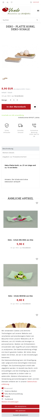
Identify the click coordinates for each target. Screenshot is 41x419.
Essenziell (9, 388)
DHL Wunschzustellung (14, 394)
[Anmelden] (3, 2)
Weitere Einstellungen (10, 402)
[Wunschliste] (11, 2)
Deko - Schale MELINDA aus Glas (20, 240)
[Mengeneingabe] (14, 100)
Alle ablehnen (20, 411)
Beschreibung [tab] (8, 149)
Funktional (9, 399)
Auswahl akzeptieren (20, 415)
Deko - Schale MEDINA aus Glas (20, 296)
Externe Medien (11, 391)
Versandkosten (19, 96)
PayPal (7, 396)
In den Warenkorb (16, 106)
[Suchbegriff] (20, 20)
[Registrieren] (7, 2)
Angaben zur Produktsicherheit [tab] (15, 157)
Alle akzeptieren (20, 406)
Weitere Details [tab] (8, 153)
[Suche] (37, 20)
